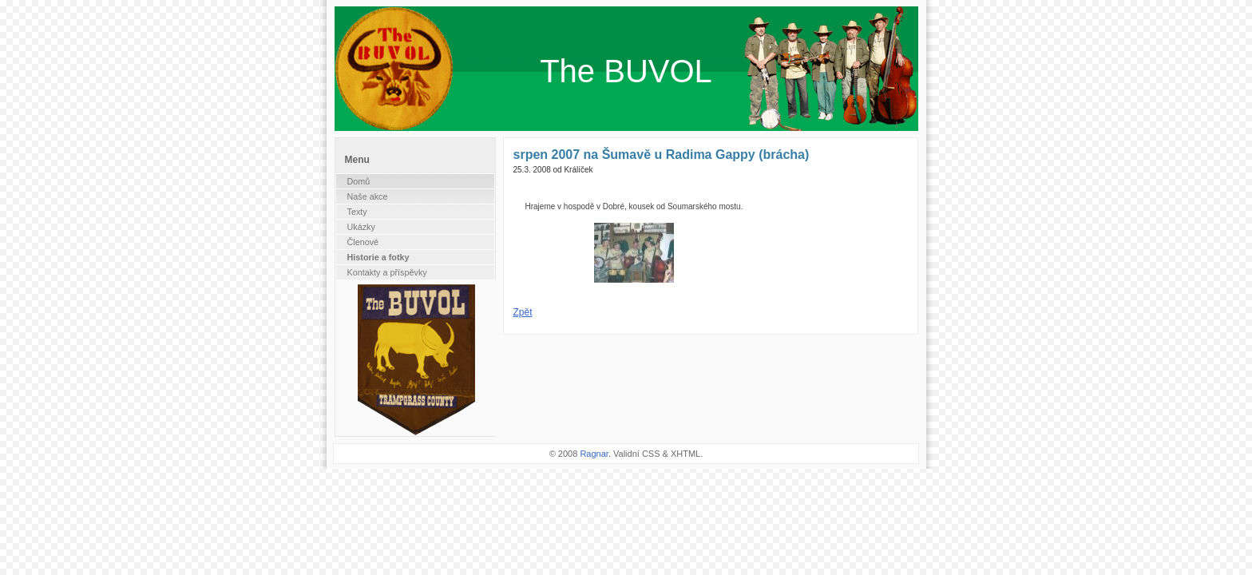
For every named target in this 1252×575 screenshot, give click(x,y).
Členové (363, 242)
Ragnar (594, 453)
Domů (358, 181)
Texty (357, 211)
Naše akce (367, 196)
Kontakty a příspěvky (387, 272)
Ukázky (361, 227)
